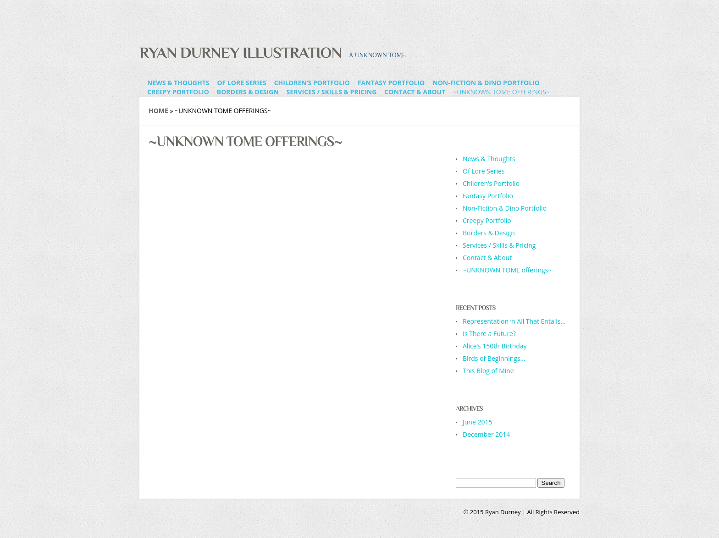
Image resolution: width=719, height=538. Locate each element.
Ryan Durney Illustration (240, 52)
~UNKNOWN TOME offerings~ (501, 91)
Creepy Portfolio (178, 91)
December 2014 (486, 434)
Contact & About (414, 91)
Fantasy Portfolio (391, 82)
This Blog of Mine (488, 370)
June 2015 (477, 422)
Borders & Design (248, 91)
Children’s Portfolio (312, 82)
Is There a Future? (489, 333)
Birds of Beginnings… (494, 358)
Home (158, 110)
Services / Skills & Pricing (332, 91)
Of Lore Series (241, 82)
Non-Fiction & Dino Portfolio (486, 82)
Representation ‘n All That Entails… (514, 321)
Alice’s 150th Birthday (495, 346)
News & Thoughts (178, 82)
